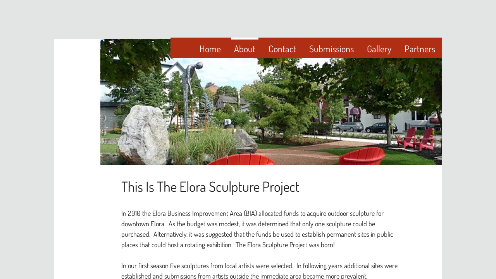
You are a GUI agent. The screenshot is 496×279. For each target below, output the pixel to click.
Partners (420, 49)
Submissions (331, 49)
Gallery (379, 49)
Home (210, 49)
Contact (282, 49)
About (244, 49)
